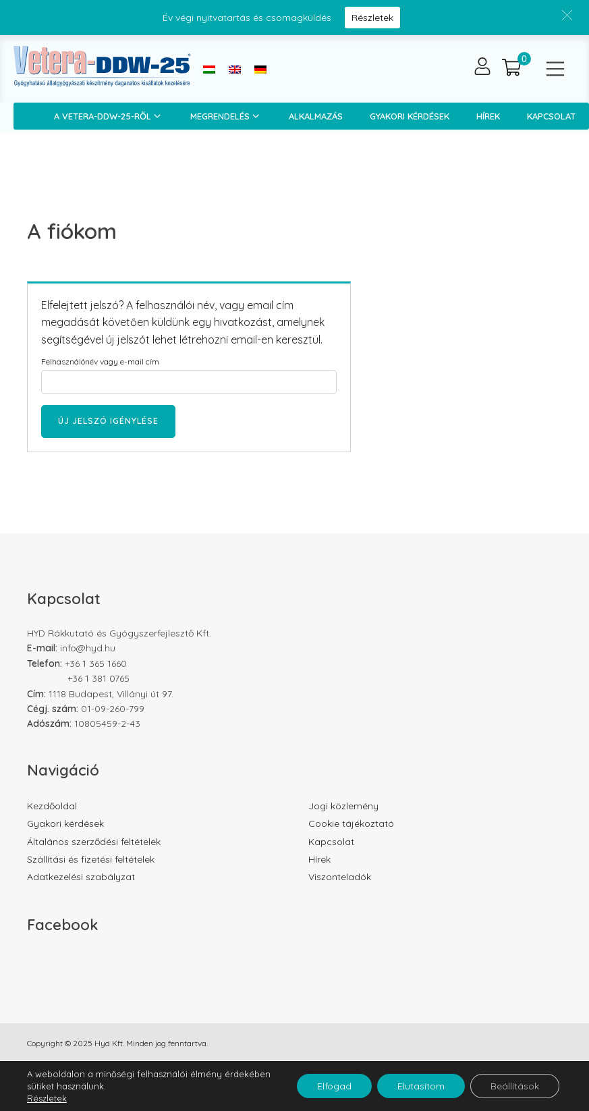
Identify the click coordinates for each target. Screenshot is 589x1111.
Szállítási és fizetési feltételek (91, 859)
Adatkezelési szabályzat (81, 877)
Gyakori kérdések (409, 116)
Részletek (372, 17)
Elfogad (334, 1086)
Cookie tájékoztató (351, 823)
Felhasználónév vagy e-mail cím (100, 361)
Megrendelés (226, 116)
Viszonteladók (339, 877)
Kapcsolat (331, 842)
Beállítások (514, 1086)
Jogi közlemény (343, 806)
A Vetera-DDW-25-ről (108, 116)
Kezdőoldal (52, 806)
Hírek (488, 116)
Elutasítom (421, 1086)
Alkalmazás (316, 116)
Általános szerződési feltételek (94, 842)
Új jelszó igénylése (108, 421)
